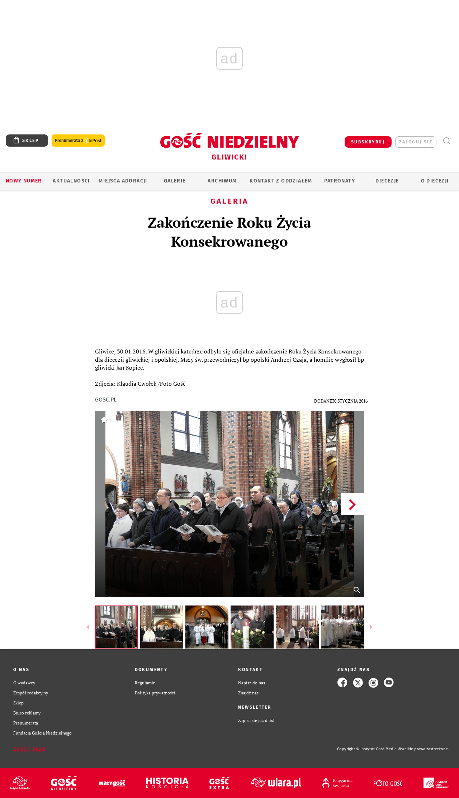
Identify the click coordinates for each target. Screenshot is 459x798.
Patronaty (339, 181)
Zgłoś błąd (29, 749)
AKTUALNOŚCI (71, 181)
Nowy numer (24, 181)
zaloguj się (415, 141)
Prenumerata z (78, 141)
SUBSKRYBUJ (368, 141)
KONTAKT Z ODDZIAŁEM (281, 181)
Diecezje (387, 181)
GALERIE (175, 181)
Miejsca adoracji (123, 181)
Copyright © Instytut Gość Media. (367, 749)
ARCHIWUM (222, 181)
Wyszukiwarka (446, 141)
